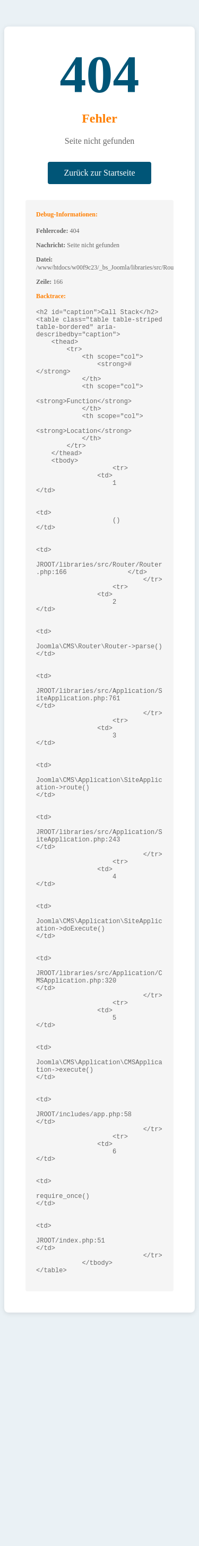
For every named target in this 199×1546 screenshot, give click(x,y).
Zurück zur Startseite (99, 172)
